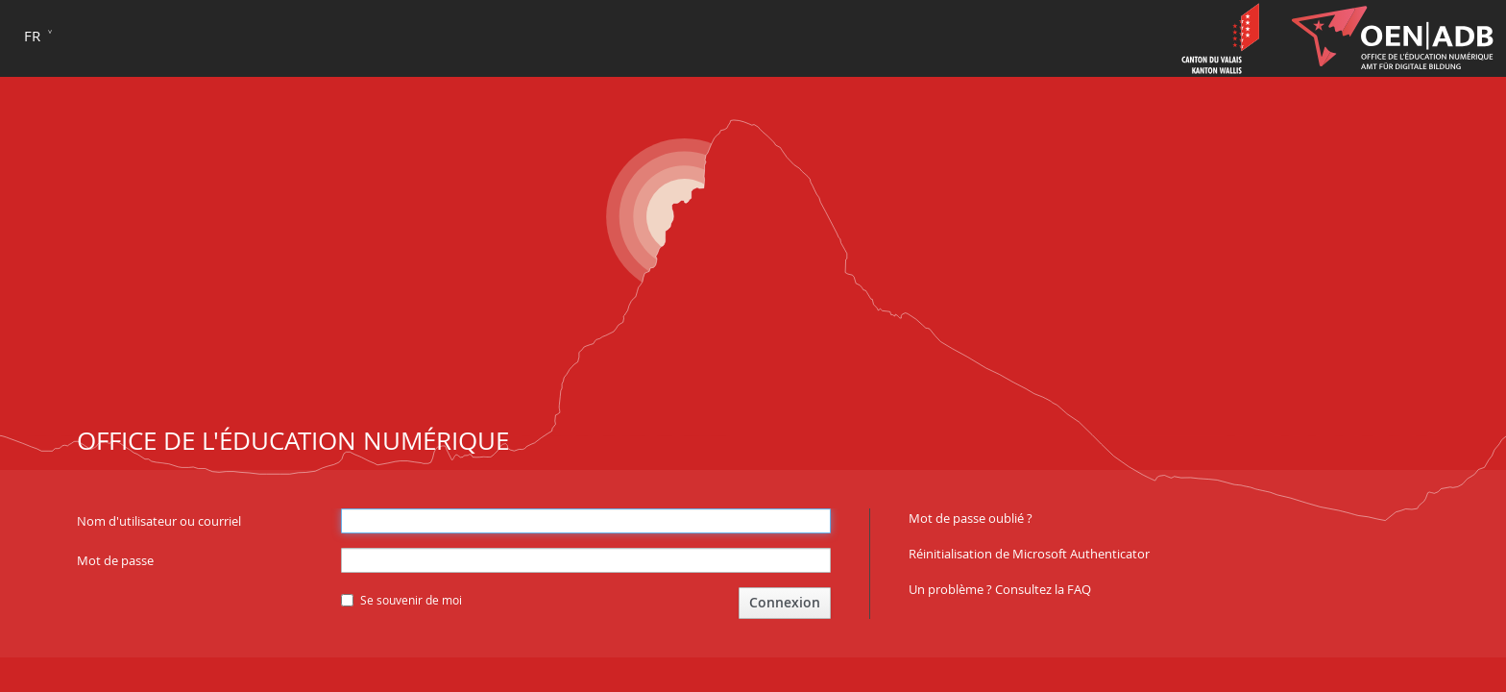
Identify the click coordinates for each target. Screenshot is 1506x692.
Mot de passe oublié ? (970, 518)
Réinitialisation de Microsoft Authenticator (1029, 553)
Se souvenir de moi (401, 599)
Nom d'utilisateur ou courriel (159, 521)
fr (32, 35)
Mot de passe (115, 560)
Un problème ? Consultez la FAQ (1000, 589)
